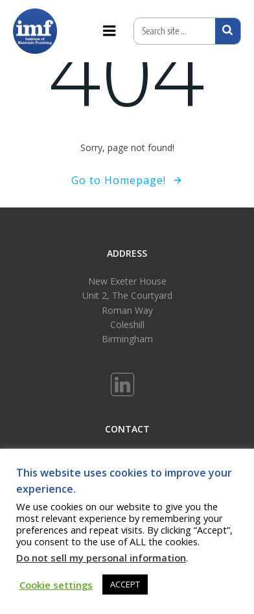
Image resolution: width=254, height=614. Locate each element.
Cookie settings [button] (56, 584)
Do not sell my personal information (101, 557)
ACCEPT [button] (125, 584)
